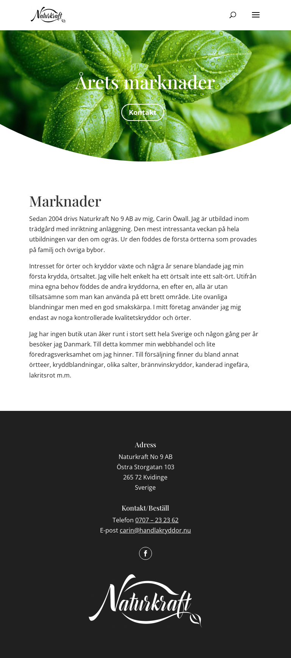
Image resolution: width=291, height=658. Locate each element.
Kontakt (142, 112)
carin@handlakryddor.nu (155, 530)
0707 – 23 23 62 (156, 520)
